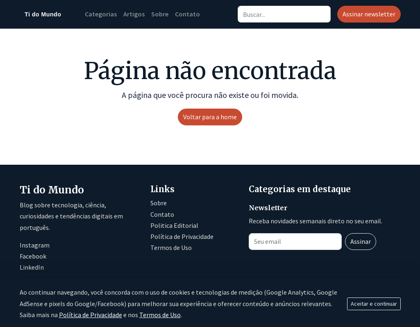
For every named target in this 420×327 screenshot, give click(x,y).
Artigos (134, 14)
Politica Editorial (174, 225)
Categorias (101, 14)
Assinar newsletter (369, 14)
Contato (187, 14)
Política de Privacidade (181, 236)
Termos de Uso (171, 247)
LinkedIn (32, 267)
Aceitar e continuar (374, 303)
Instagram (35, 245)
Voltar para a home (210, 117)
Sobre (159, 14)
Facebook (33, 256)
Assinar (360, 241)
